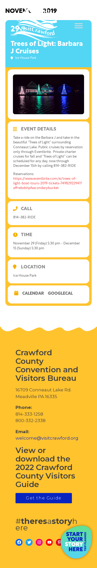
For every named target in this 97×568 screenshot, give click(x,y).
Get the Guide (44, 498)
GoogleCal (60, 294)
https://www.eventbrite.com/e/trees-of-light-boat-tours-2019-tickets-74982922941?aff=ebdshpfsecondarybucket (47, 183)
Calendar (33, 294)
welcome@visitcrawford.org (47, 438)
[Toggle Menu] (78, 25)
